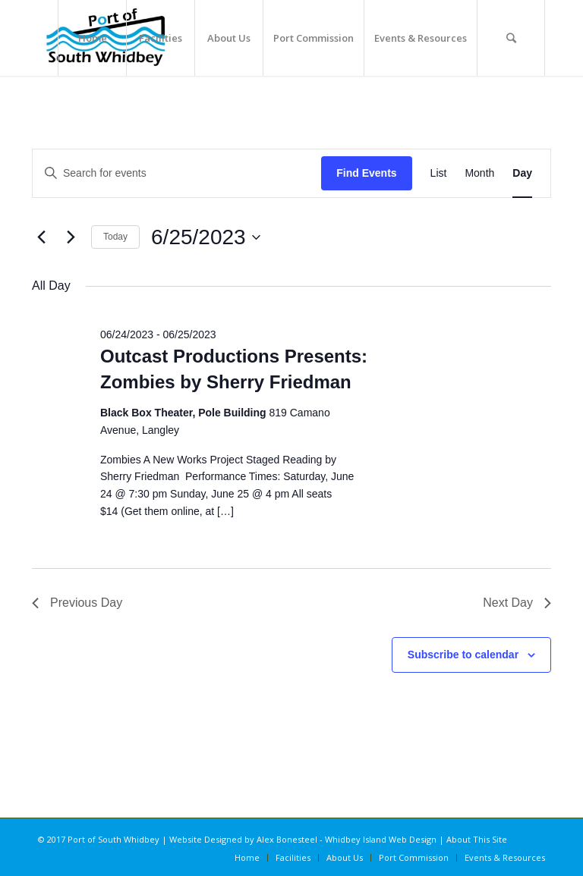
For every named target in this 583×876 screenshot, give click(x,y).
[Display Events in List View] (438, 173)
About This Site (476, 839)
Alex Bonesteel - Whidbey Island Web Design (346, 839)
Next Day (517, 602)
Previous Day (77, 602)
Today (115, 236)
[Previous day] (41, 237)
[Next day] (70, 237)
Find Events (366, 173)
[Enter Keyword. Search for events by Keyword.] (177, 173)
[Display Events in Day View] (522, 173)
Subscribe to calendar (463, 654)
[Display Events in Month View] (479, 173)
